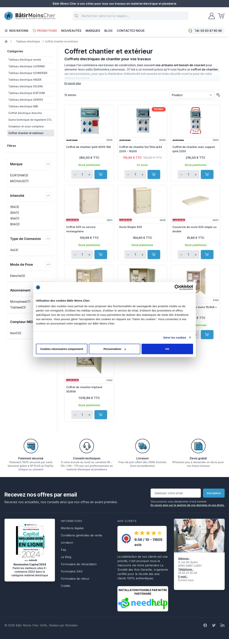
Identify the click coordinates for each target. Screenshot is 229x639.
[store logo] (29, 16)
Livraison (67, 542)
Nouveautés (71, 30)
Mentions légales (72, 528)
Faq (63, 550)
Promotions (45, 30)
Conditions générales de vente (81, 535)
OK (167, 348)
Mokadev (71, 625)
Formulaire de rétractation (79, 564)
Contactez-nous (130, 30)
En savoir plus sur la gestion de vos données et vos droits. (188, 505)
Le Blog (66, 557)
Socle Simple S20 (130, 227)
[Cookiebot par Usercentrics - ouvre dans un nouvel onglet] (177, 287)
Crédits (65, 586)
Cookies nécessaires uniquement (61, 348)
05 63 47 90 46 (211, 30)
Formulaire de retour (75, 578)
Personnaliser (114, 348)
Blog (108, 30)
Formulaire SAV (72, 571)
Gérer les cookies (174, 337)
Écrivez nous (186, 580)
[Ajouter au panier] (100, 174)
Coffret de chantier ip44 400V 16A (88, 146)
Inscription (214, 493)
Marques (93, 30)
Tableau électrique (28, 41)
